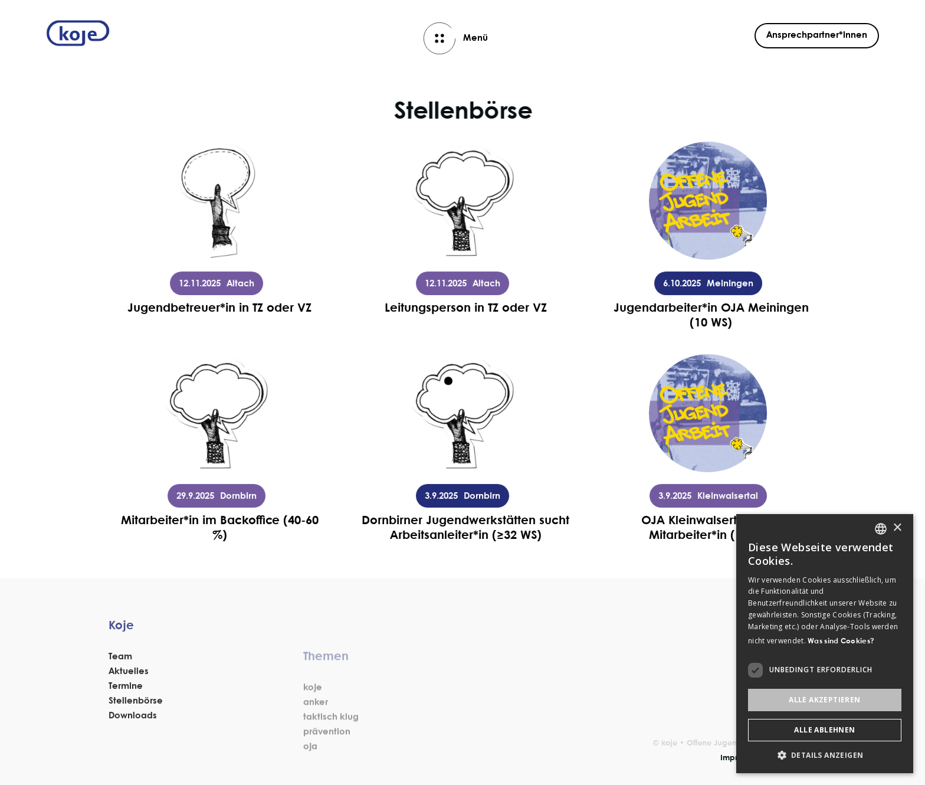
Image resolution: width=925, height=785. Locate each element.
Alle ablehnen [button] (824, 730)
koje (312, 718)
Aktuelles (129, 682)
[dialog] (824, 643)
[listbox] (881, 529)
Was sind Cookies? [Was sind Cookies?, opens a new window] (841, 641)
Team (120, 667)
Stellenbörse (136, 711)
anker (315, 733)
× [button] (897, 528)
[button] (824, 755)
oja (310, 777)
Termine (126, 696)
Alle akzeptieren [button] (824, 700)
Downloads (133, 726)
